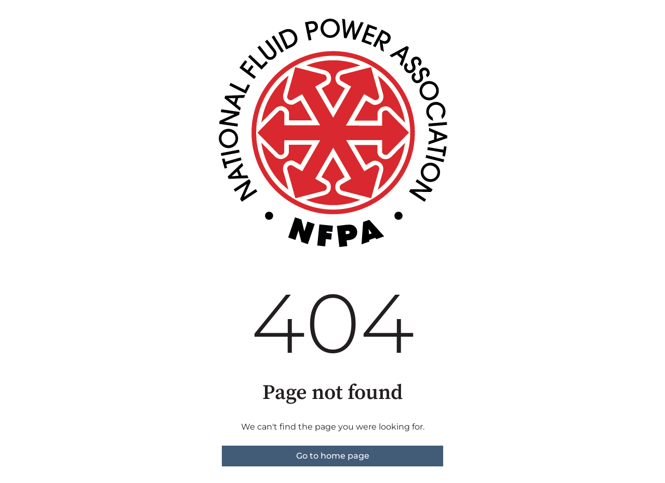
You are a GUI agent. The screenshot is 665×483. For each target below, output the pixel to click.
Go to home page (332, 456)
